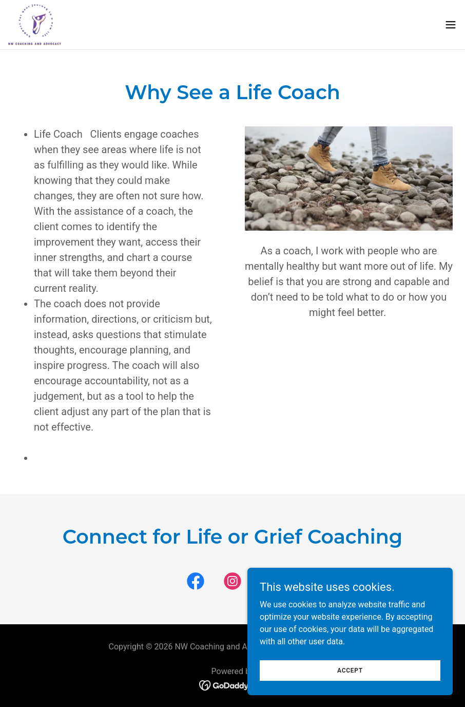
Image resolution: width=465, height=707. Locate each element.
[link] (35, 24)
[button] (450, 24)
